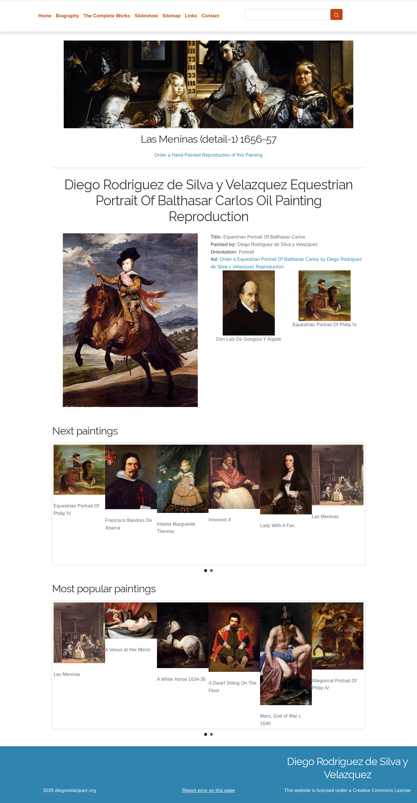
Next (356, 504)
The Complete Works (106, 15)
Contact (210, 15)
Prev (61, 504)
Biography (67, 15)
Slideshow (146, 15)
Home (45, 15)
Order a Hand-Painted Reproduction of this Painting (208, 155)
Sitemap (171, 15)
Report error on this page (208, 790)
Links (191, 15)
